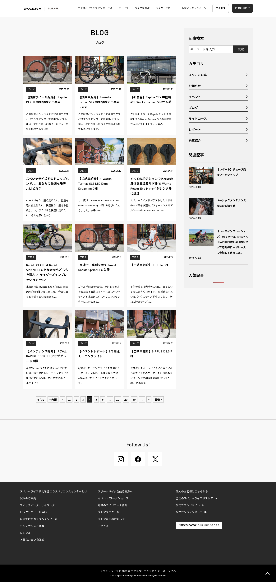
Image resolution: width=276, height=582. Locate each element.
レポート (195, 129)
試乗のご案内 (28, 498)
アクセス (221, 8)
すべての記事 (198, 74)
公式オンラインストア (189, 512)
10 (117, 399)
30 (134, 399)
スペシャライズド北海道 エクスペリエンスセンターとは (53, 491)
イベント (195, 96)
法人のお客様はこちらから (192, 491)
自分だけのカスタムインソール (39, 519)
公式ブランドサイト (188, 505)
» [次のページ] (149, 399)
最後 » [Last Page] (158, 399)
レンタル (25, 533)
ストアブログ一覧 (108, 512)
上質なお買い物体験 (32, 540)
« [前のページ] (62, 399)
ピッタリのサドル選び (33, 512)
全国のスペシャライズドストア (194, 498)
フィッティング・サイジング (37, 505)
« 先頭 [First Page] (53, 399)
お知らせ (195, 85)
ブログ (193, 107)
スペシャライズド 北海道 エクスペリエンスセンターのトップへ (138, 571)
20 (126, 399)
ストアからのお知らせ (111, 519)
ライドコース (198, 118)
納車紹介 (195, 140)
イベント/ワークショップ (113, 498)
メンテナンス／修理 (32, 526)
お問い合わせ (242, 8)
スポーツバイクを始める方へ (115, 491)
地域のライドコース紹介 (112, 505)
